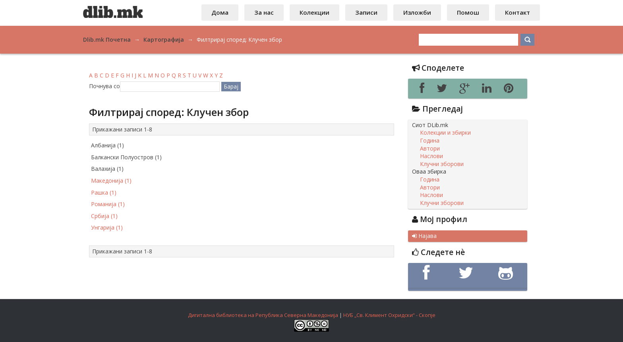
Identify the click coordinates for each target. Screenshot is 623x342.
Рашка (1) (103, 192)
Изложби (417, 12)
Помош (468, 12)
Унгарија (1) (107, 227)
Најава (424, 236)
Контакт (517, 12)
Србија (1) (104, 216)
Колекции (314, 12)
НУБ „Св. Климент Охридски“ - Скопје (389, 315)
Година (429, 140)
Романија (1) (108, 204)
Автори (430, 148)
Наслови (431, 156)
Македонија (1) (111, 180)
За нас (264, 12)
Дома (219, 12)
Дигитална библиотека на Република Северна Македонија (263, 315)
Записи (366, 12)
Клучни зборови (442, 164)
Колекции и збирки (445, 132)
